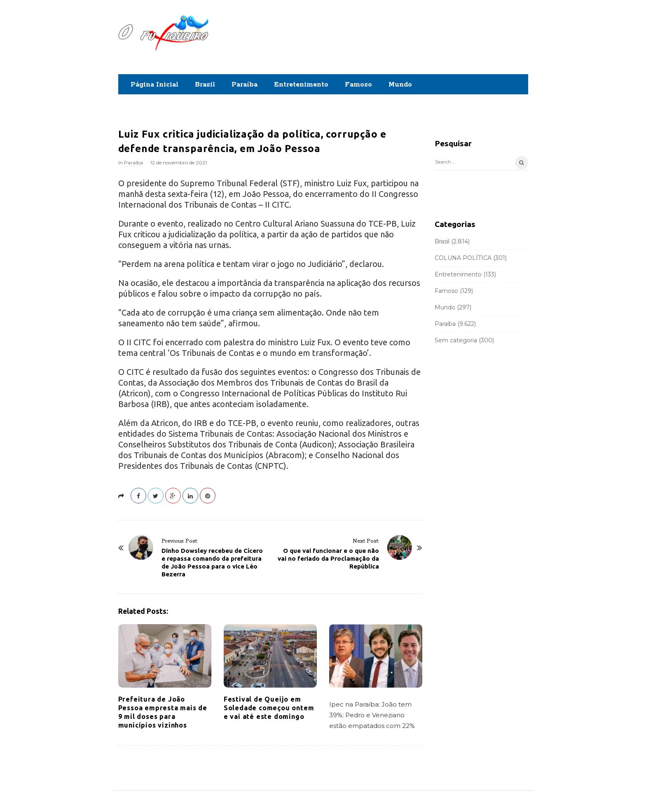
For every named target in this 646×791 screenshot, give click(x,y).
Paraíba (244, 84)
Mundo (400, 84)
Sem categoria (456, 340)
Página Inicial (154, 84)
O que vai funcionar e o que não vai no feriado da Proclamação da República (328, 558)
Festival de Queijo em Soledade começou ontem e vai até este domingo (269, 707)
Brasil (205, 84)
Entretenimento (301, 84)
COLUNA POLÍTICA (463, 258)
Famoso (358, 84)
